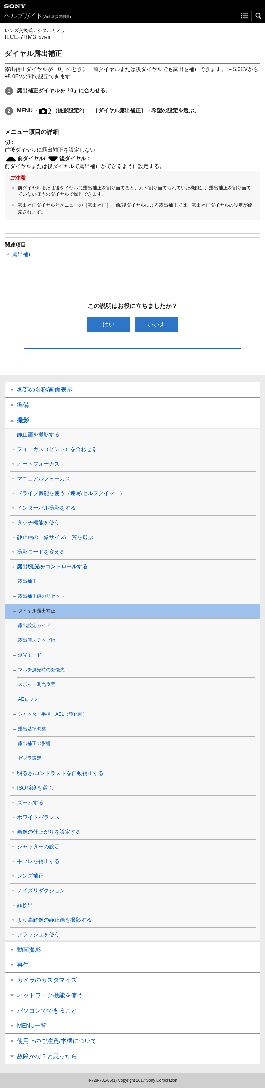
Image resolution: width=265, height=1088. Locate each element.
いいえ (156, 324)
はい (109, 324)
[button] (258, 16)
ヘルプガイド (37, 15)
